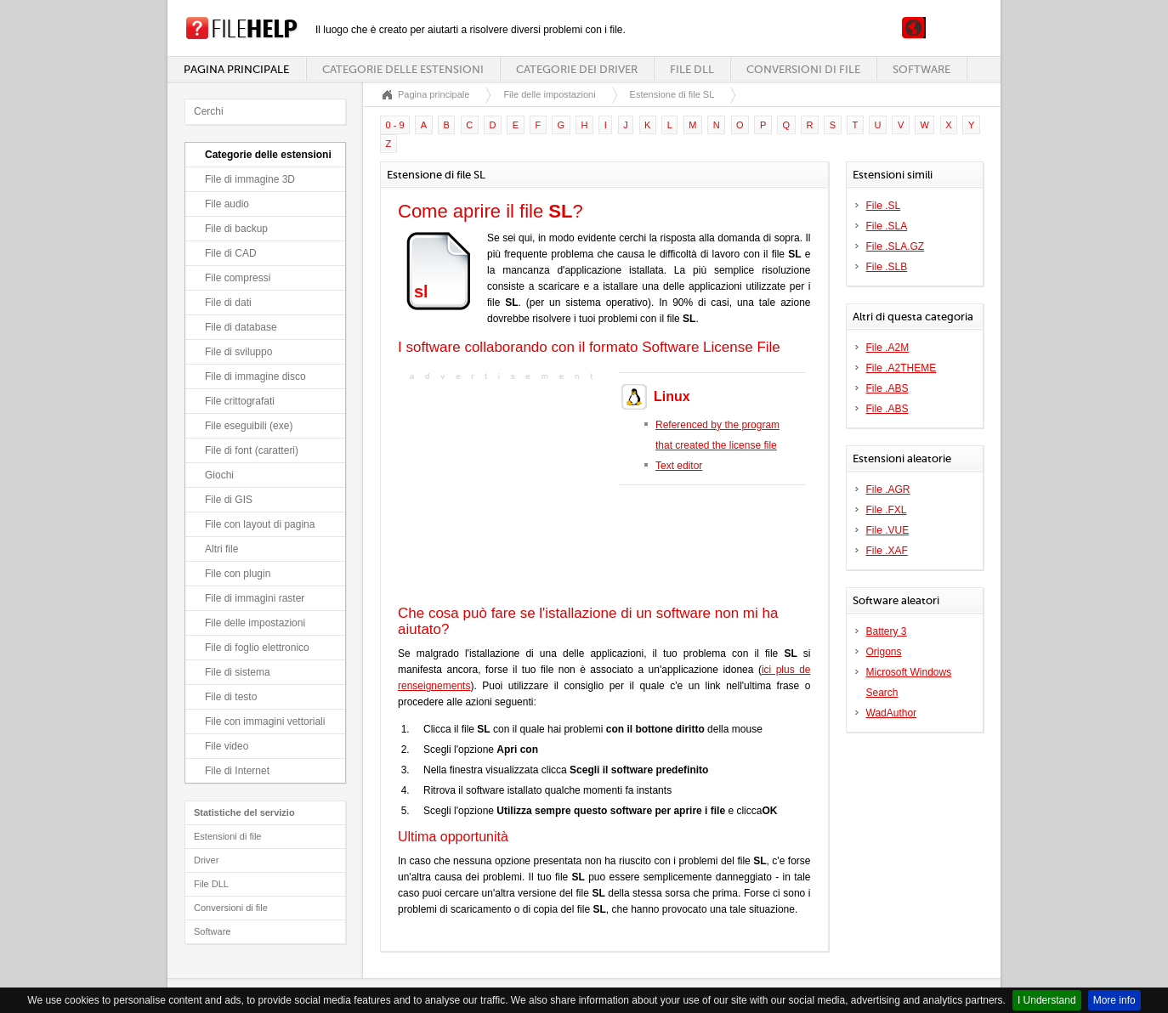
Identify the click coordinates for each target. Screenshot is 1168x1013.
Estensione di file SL (672, 94)
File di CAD (231, 253)
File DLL (692, 69)
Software (921, 69)
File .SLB (887, 267)
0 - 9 (395, 125)
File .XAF (887, 551)
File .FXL (886, 510)
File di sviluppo (238, 352)
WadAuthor (891, 713)
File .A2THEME (901, 368)
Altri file (221, 549)
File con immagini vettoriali (265, 721)
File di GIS (228, 500)
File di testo (231, 697)
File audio (227, 204)
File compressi (237, 278)
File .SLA (887, 226)
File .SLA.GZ (895, 246)
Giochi (219, 475)
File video (226, 746)
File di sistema (237, 672)
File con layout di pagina (260, 524)
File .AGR (888, 489)
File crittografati (240, 401)
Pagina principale (236, 69)
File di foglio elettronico (257, 648)
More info (1114, 1000)
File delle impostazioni (255, 623)
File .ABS (887, 388)
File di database (241, 327)
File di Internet (237, 771)
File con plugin (237, 574)
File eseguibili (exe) (248, 426)
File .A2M (888, 348)
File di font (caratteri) (251, 450)
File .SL (883, 206)
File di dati (228, 302)
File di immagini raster (254, 598)
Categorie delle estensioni (403, 69)
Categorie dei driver (577, 69)
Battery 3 (886, 631)
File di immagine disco (255, 376)
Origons (884, 652)
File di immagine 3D (250, 179)
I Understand (1047, 1000)
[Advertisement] (504, 491)
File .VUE (888, 530)
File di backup (236, 229)
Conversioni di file (803, 69)
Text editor (678, 466)
